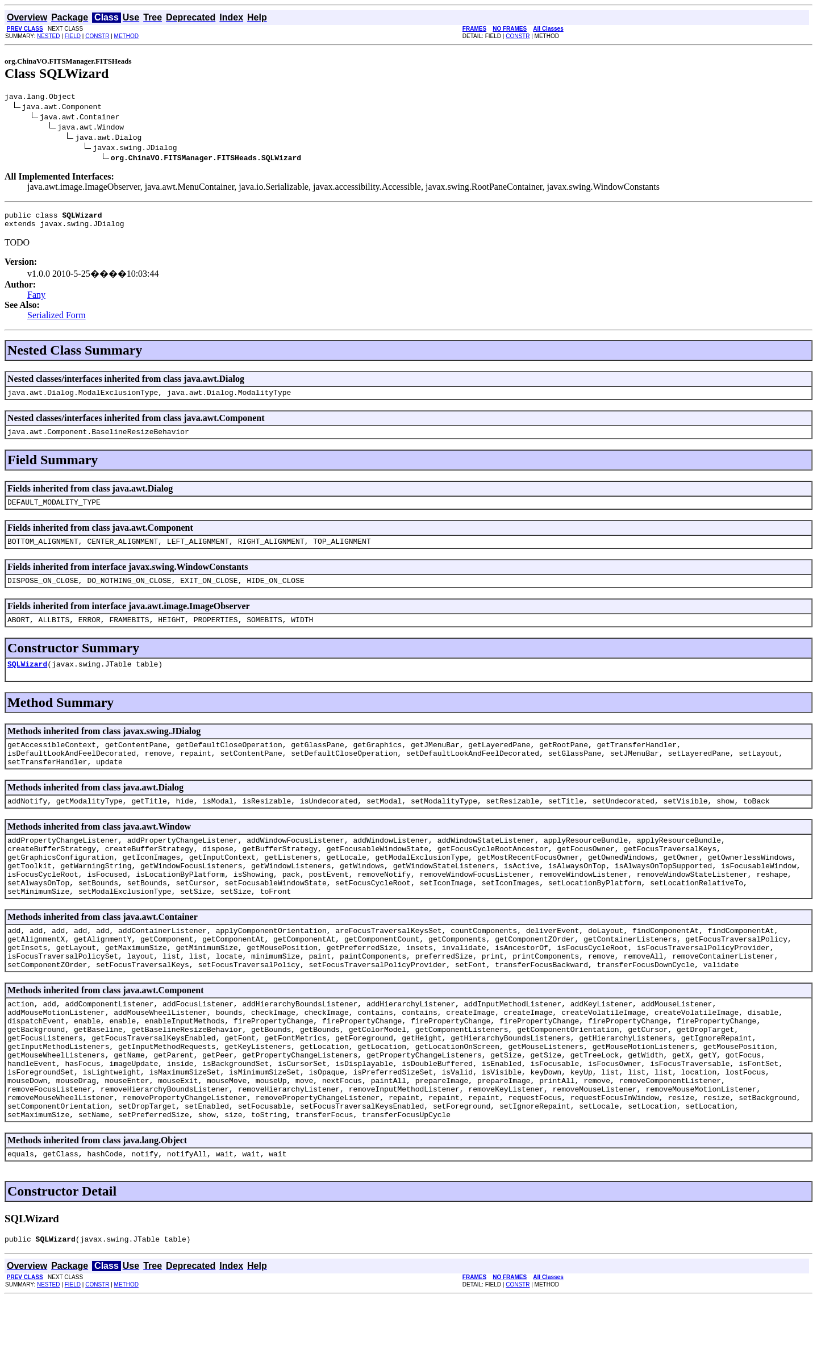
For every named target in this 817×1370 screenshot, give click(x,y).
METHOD (126, 36)
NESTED (48, 36)
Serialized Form (56, 320)
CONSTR (97, 36)
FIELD (73, 36)
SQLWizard (27, 681)
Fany (36, 300)
